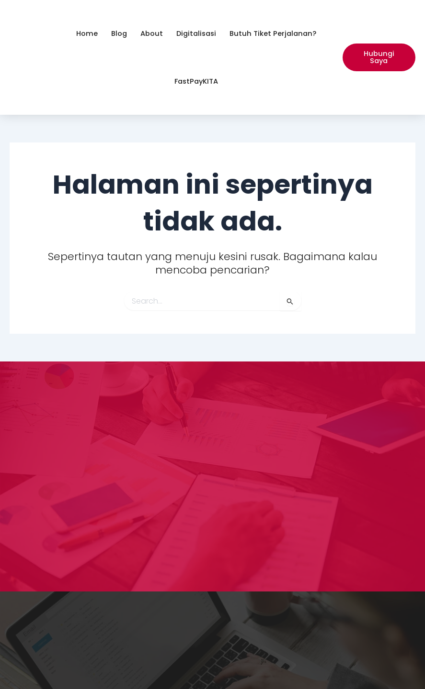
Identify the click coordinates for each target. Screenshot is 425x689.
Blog (119, 33)
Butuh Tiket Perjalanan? (273, 33)
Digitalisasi (196, 33)
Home (87, 33)
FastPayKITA (196, 81)
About (151, 33)
